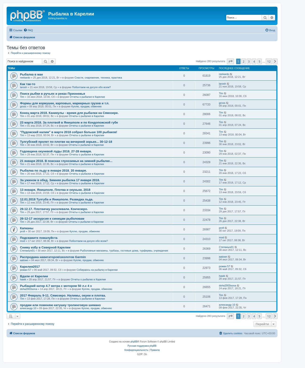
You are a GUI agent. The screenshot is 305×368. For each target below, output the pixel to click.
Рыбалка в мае (31, 74)
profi (22, 231)
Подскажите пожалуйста (38, 238)
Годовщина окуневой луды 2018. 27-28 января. (56, 151)
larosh (23, 87)
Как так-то (27, 84)
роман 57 (25, 269)
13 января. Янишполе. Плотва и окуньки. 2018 (55, 190)
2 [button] (243, 61)
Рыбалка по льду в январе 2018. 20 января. (53, 170)
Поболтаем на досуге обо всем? (91, 87)
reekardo (25, 77)
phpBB (134, 341)
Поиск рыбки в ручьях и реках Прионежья (52, 93)
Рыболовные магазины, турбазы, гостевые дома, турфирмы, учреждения (124, 250)
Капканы (26, 228)
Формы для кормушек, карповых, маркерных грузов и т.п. (64, 103)
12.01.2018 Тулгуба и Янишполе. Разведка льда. (56, 199)
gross (23, 106)
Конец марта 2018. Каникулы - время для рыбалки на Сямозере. (69, 113)
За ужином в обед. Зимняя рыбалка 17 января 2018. (60, 180)
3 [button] (249, 61)
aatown (24, 260)
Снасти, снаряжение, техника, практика (98, 77)
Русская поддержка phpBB (141, 346)
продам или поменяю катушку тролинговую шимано (60, 305)
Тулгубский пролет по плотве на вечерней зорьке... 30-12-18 (66, 141)
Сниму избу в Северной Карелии (45, 247)
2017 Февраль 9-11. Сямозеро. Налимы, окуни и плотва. (63, 295)
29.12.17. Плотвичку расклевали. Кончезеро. (54, 209)
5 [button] (259, 61)
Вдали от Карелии (34, 276)
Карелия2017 (30, 266)
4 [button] (254, 61)
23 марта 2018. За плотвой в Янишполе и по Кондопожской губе (69, 122)
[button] (230, 61)
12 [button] (269, 61)
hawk (23, 279)
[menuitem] (28, 30)
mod (22, 241)
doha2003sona (28, 289)
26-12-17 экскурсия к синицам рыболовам (52, 218)
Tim (22, 96)
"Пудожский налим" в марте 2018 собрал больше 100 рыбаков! (68, 132)
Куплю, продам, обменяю (86, 106)
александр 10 (28, 308)
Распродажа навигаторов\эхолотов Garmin (53, 257)
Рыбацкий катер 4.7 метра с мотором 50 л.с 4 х (56, 286)
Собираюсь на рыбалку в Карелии (97, 269)
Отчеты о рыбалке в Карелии (87, 96)
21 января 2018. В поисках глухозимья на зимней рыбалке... (66, 161)
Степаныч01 (27, 250)
